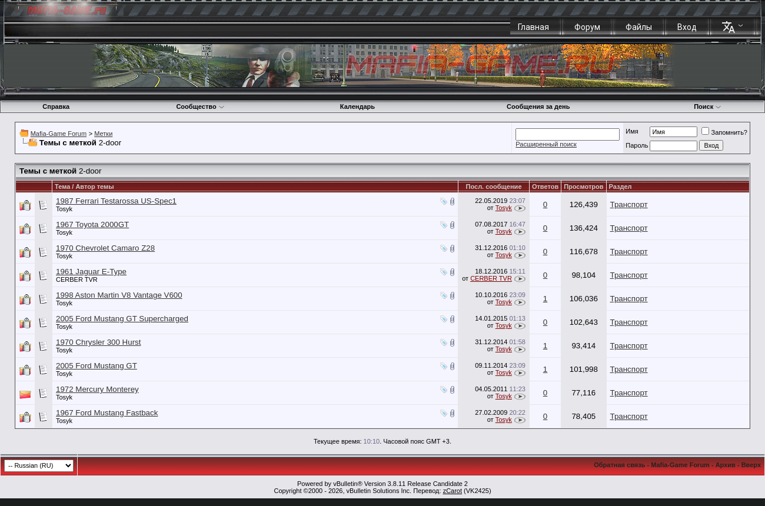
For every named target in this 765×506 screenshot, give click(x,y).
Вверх (751, 464)
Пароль (637, 145)
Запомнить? (724, 132)
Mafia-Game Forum (59, 133)
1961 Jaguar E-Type (91, 271)
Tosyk (64, 208)
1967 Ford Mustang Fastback (107, 412)
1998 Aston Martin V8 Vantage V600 (119, 295)
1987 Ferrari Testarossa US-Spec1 (116, 201)
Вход (687, 27)
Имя (632, 131)
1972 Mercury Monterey (97, 389)
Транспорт (629, 204)
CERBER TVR (77, 279)
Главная (533, 27)
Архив (726, 464)
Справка (55, 106)
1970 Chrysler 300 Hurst (98, 342)
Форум (587, 27)
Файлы (639, 27)
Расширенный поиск (546, 144)
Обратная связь (619, 464)
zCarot (452, 490)
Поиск (707, 106)
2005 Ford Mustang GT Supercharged (122, 318)
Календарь (357, 106)
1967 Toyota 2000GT (92, 224)
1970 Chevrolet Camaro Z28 (105, 248)
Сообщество (200, 106)
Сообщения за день (538, 106)
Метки (103, 133)
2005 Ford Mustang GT (96, 365)
